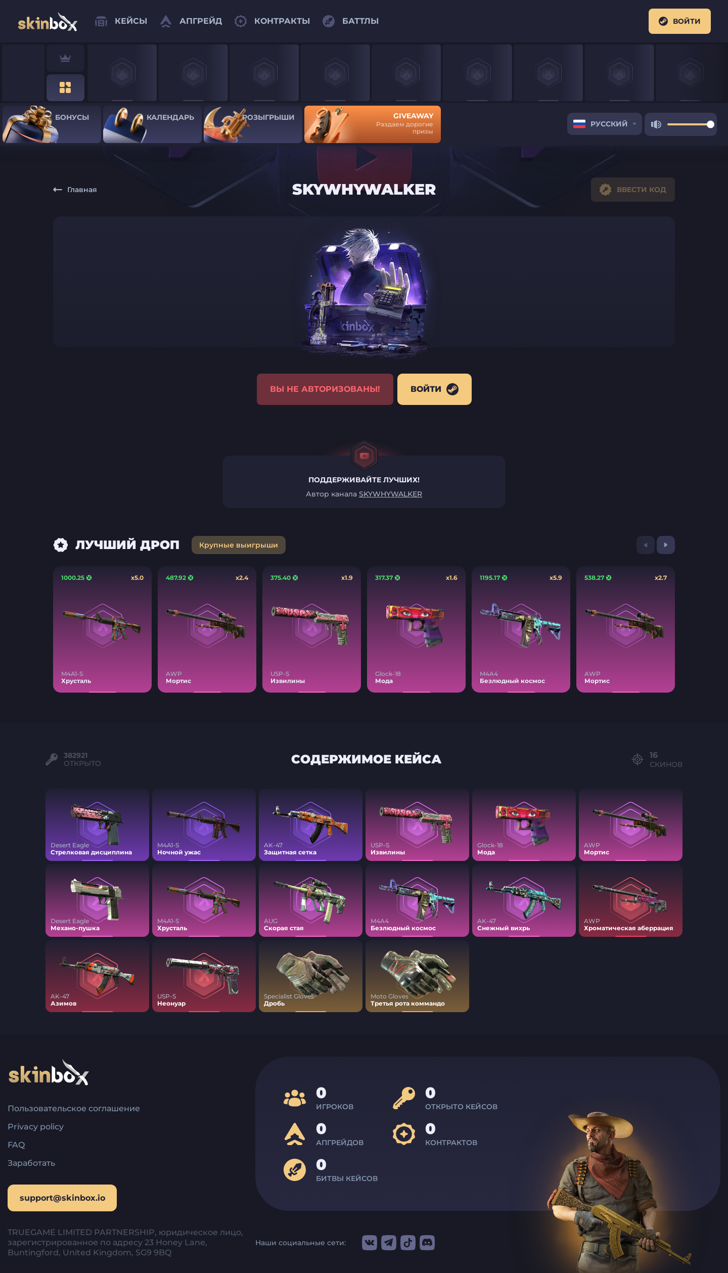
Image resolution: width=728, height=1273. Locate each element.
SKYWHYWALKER (390, 496)
